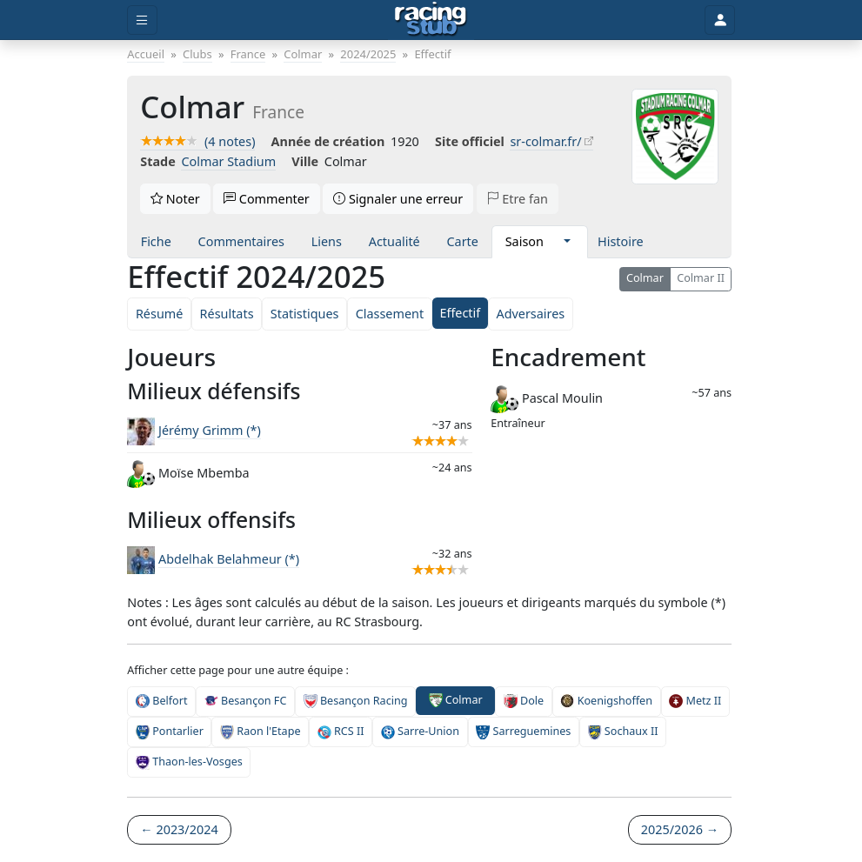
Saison (524, 241)
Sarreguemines (523, 731)
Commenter (267, 198)
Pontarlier (170, 731)
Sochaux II (623, 731)
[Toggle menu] (142, 20)
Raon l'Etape (260, 731)
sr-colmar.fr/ (545, 141)
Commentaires (241, 241)
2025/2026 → (679, 829)
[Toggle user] (719, 20)
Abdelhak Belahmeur (228, 559)
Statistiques (305, 313)
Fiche (156, 241)
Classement (390, 313)
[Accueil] (431, 20)
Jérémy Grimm (209, 430)
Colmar (645, 278)
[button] (568, 241)
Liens (326, 241)
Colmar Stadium (228, 161)
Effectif (459, 312)
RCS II (340, 731)
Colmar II (701, 278)
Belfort (162, 701)
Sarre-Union (420, 731)
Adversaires (530, 313)
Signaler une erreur (398, 198)
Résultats (227, 313)
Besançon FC (245, 701)
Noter (175, 198)
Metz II (695, 701)
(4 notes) (197, 141)
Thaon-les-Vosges (189, 762)
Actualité (394, 241)
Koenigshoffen (606, 701)
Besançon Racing (356, 701)
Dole (524, 701)
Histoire (621, 241)
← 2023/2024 (178, 829)
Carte (462, 241)
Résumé (159, 313)
